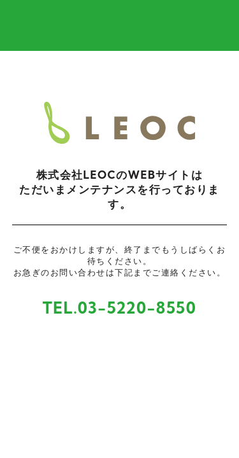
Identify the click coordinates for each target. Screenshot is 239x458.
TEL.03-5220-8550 (120, 307)
